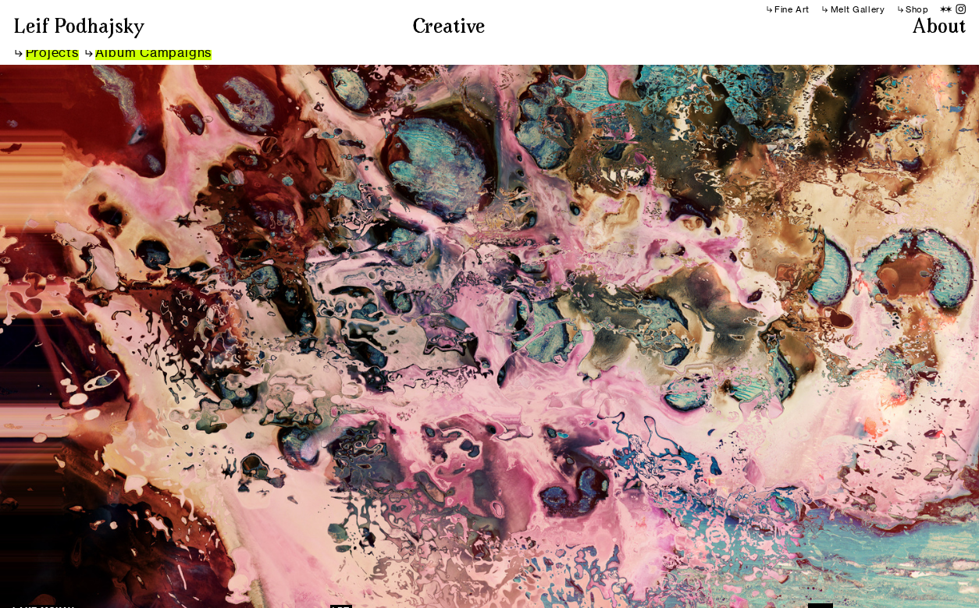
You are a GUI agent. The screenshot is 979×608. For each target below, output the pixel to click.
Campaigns (174, 52)
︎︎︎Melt (835, 9)
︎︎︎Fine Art (787, 9)
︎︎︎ (47, 52)
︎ (961, 9)
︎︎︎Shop (912, 9)
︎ (946, 9)
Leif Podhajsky (78, 28)
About (939, 28)
